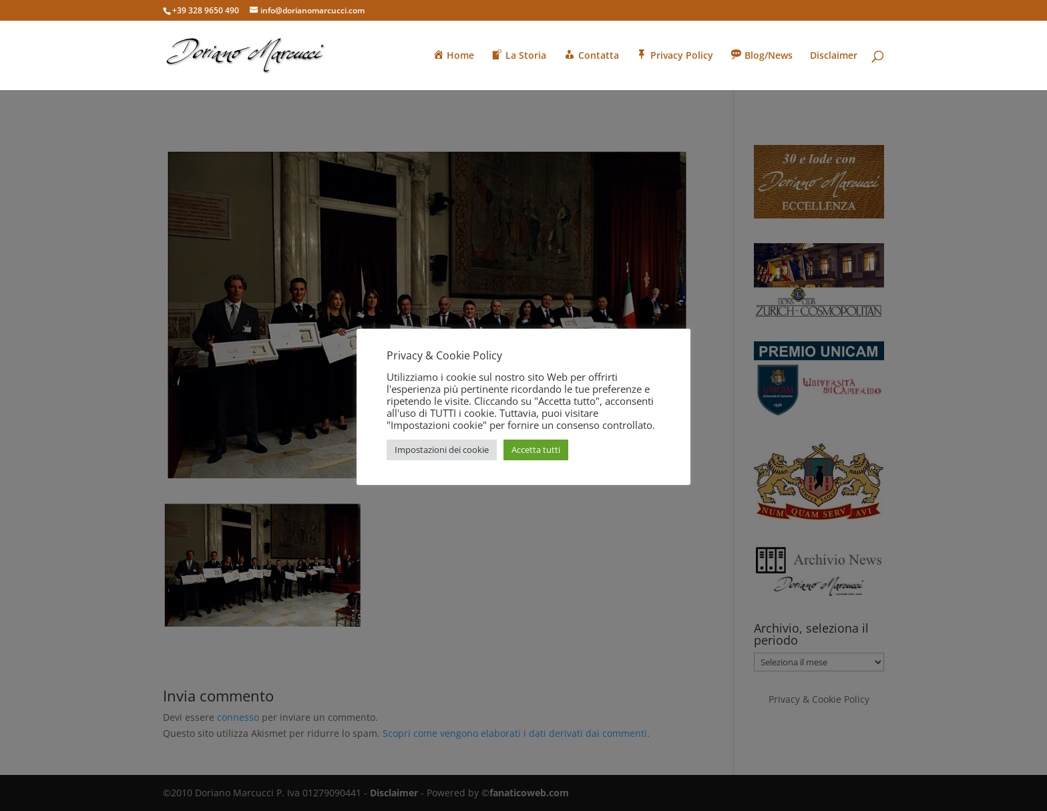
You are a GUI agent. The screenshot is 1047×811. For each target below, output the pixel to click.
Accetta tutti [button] (535, 450)
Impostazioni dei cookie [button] (442, 450)
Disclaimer (833, 56)
